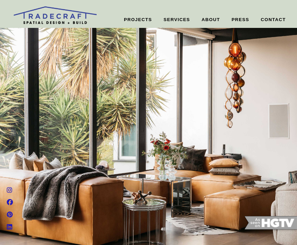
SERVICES (177, 19)
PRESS (240, 19)
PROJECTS (138, 19)
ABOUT (211, 19)
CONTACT (273, 19)
